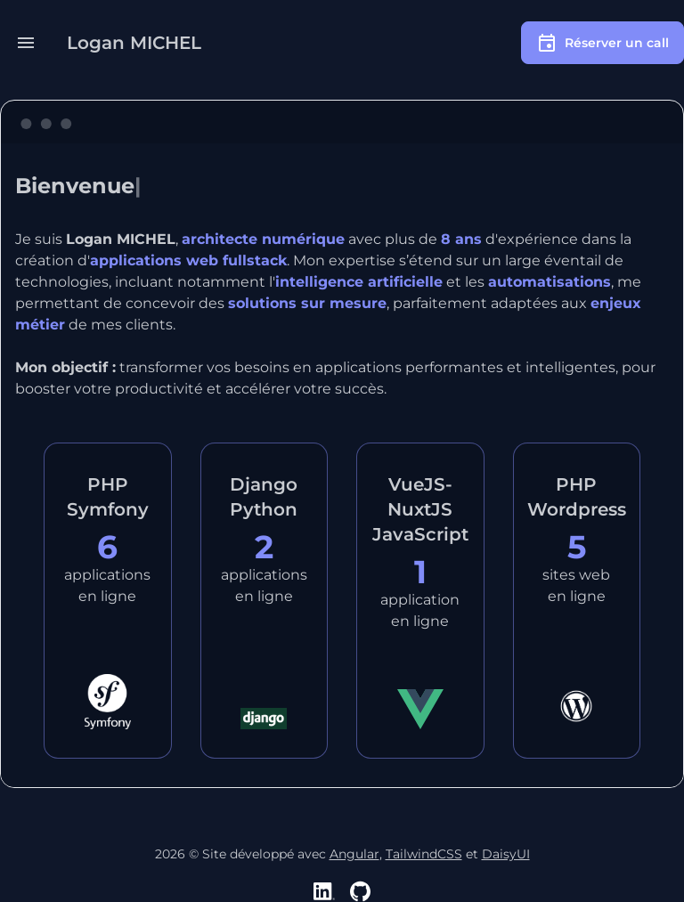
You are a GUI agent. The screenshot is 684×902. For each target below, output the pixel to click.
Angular (354, 854)
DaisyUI (506, 854)
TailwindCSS (424, 854)
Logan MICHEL (134, 42)
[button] (26, 42)
